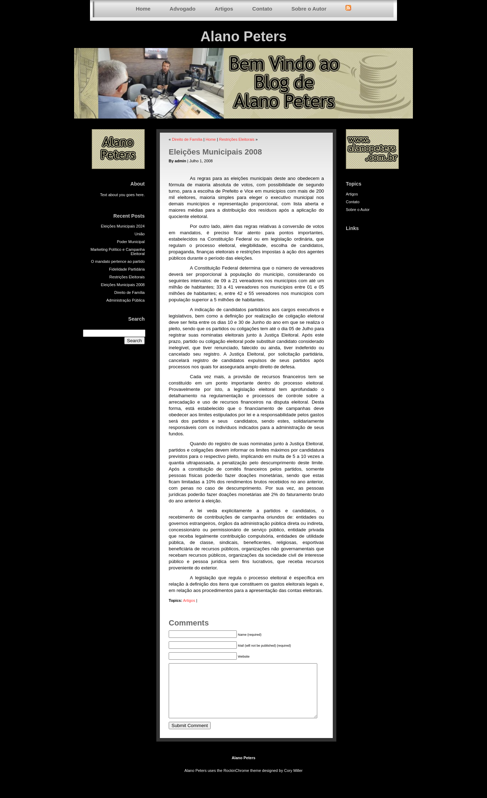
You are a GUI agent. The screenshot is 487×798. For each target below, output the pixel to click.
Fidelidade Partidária (127, 269)
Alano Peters (243, 36)
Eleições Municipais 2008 (123, 285)
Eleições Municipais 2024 (123, 226)
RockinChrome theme (242, 781)
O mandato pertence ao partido (118, 261)
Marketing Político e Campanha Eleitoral (118, 251)
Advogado (183, 9)
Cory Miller (293, 781)
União (139, 234)
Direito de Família (129, 292)
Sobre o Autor (308, 9)
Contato (262, 9)
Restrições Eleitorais (127, 277)
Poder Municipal (131, 242)
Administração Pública (125, 300)
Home (143, 9)
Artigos (224, 9)
